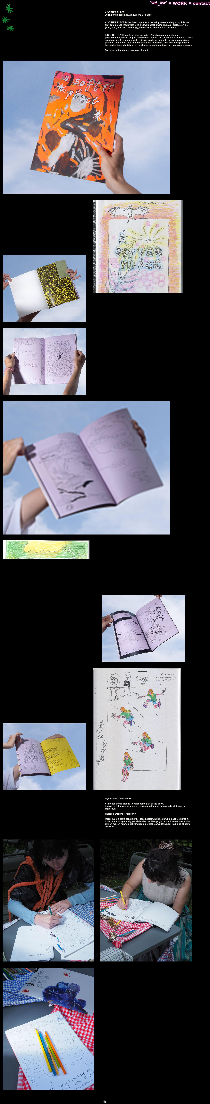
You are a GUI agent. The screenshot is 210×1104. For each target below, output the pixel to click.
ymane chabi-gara (149, 806)
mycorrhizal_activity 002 (118, 798)
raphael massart (126, 814)
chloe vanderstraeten (127, 806)
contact (201, 3)
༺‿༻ (159, 3)
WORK (181, 3)
